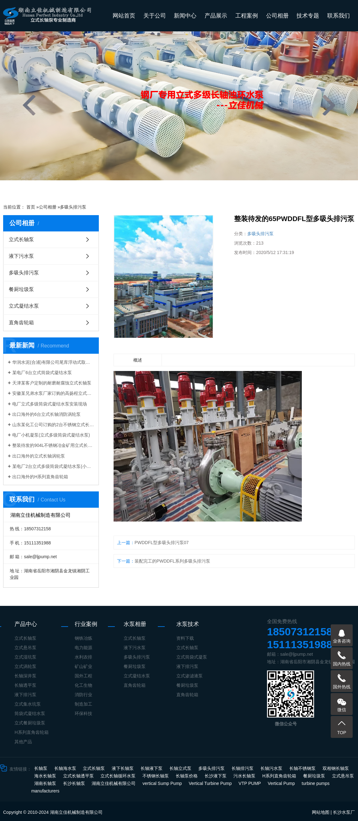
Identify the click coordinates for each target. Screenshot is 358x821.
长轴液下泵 (152, 768)
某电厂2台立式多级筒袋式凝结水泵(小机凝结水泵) (53, 466)
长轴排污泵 (243, 768)
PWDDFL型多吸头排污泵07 (162, 542)
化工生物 (83, 685)
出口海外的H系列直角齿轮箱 (40, 476)
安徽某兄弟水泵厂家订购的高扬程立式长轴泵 (53, 393)
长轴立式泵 (181, 768)
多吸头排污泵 (73, 206)
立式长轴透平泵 (79, 775)
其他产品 (23, 741)
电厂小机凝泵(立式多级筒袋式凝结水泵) (51, 434)
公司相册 (277, 16)
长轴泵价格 (187, 775)
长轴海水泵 (65, 768)
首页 (30, 206)
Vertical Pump (282, 783)
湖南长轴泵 (45, 783)
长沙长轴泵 (74, 783)
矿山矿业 (83, 666)
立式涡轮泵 (25, 666)
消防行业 (83, 694)
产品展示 (216, 16)
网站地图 (320, 812)
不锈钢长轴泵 (156, 775)
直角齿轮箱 (21, 322)
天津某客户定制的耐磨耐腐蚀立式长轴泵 (51, 382)
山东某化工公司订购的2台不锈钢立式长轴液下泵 (53, 424)
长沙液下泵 (216, 775)
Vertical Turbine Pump (211, 783)
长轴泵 (41, 768)
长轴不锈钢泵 (303, 768)
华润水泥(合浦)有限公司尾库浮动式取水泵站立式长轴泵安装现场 (53, 362)
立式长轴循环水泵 (118, 775)
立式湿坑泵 (25, 656)
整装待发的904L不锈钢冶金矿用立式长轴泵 (53, 445)
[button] (135, 188)
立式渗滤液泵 (189, 675)
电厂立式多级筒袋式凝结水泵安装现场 (49, 403)
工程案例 (246, 16)
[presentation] (29, 105)
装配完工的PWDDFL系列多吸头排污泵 (172, 561)
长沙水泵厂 (344, 812)
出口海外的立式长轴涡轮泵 (38, 455)
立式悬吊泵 (25, 647)
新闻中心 (185, 16)
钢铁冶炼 (83, 638)
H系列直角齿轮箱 (31, 732)
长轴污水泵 (272, 768)
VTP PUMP (250, 783)
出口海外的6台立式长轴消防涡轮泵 (46, 414)
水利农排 (83, 656)
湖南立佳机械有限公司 (114, 783)
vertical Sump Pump (162, 783)
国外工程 (83, 675)
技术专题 (308, 16)
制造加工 (83, 704)
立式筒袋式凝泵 (191, 656)
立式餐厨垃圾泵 (29, 722)
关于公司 (154, 16)
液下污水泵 (21, 256)
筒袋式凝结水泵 (29, 713)
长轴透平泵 (25, 685)
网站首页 (124, 16)
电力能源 (83, 647)
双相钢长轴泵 (336, 768)
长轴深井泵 (25, 675)
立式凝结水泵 (24, 306)
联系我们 (338, 16)
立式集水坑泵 (27, 704)
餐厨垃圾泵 (21, 289)
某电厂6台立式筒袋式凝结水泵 (42, 372)
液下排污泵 (25, 694)
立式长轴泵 (21, 239)
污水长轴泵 (245, 775)
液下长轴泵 (123, 768)
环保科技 (83, 713)
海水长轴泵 (45, 775)
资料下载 (185, 638)
